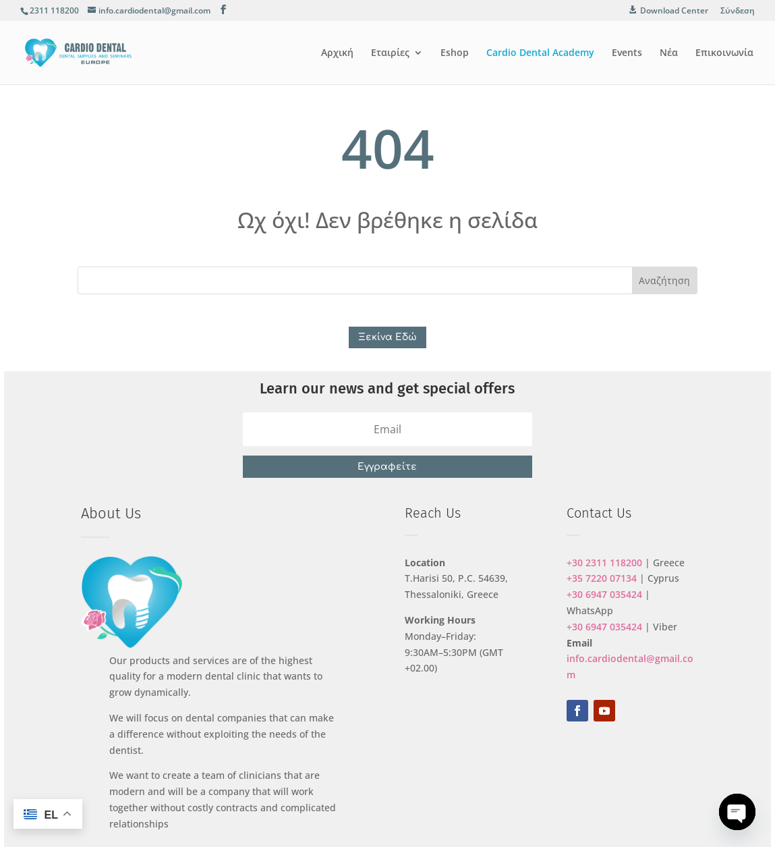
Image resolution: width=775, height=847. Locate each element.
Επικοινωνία (724, 53)
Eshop (454, 53)
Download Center (674, 11)
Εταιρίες (390, 53)
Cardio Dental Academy (540, 53)
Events (627, 53)
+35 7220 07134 (602, 578)
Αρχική (337, 53)
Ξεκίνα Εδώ (387, 337)
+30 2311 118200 (604, 562)
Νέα (669, 53)
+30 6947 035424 (604, 594)
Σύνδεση (737, 11)
